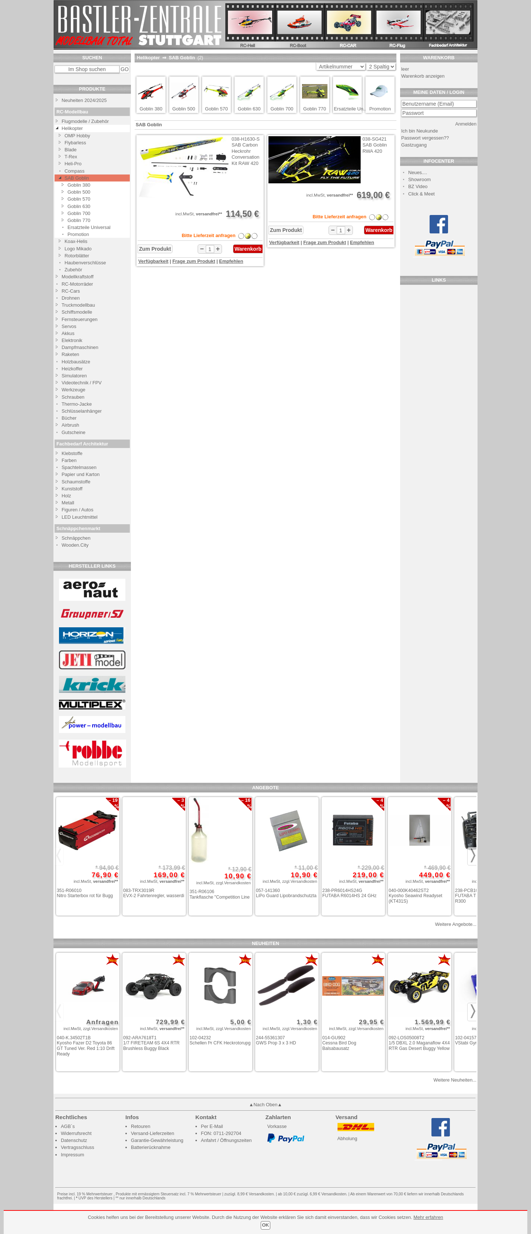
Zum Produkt (155, 249)
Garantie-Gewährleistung (157, 1140)
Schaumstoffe (76, 481)
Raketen (70, 354)
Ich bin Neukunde (419, 131)
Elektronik (72, 340)
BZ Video (417, 186)
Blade (71, 149)
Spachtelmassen (79, 467)
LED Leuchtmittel (79, 517)
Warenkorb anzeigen (423, 76)
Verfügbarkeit (153, 261)
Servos (69, 326)
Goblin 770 (78, 220)
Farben (69, 460)
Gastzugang (414, 145)
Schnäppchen (76, 538)
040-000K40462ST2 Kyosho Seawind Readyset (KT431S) (415, 896)
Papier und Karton (81, 474)
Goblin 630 (78, 206)
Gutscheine (74, 432)
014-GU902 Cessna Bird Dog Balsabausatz (339, 1043)
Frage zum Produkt (194, 261)
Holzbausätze (76, 361)
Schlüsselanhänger (82, 411)
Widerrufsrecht (76, 1133)
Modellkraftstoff (78, 276)
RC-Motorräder (77, 284)
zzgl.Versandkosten (233, 883)
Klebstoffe (72, 453)
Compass (74, 171)
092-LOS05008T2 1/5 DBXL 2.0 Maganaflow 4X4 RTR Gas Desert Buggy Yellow (419, 1043)
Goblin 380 (78, 185)
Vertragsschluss (77, 1147)
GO (125, 69)
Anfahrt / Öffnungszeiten (226, 1140)
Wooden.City (75, 545)
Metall (68, 502)
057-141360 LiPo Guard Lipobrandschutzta (286, 893)
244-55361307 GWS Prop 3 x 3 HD (276, 1040)
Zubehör (73, 269)
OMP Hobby (77, 135)
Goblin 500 (78, 192)
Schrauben (73, 397)
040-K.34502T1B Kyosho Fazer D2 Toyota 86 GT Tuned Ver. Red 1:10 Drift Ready (86, 1046)
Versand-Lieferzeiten (152, 1133)
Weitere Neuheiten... (455, 1080)
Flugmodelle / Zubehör (85, 121)
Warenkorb (248, 249)
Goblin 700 (78, 213)
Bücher (69, 418)
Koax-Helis (76, 241)
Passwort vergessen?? (425, 138)
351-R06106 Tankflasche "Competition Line (220, 894)
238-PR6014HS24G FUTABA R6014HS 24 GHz (349, 893)
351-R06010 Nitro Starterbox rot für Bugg (85, 893)
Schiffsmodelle (77, 312)
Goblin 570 (78, 199)
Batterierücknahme (150, 1147)
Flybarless (75, 142)
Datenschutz (74, 1140)
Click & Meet (421, 194)
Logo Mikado (78, 248)
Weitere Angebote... (455, 924)
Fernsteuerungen (79, 319)
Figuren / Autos (77, 509)
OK (265, 1225)
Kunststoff (72, 488)
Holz (66, 495)
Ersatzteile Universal (89, 227)
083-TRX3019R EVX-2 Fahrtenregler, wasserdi (153, 893)
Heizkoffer (72, 368)
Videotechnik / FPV (82, 382)
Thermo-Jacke (77, 404)
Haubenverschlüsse (85, 262)
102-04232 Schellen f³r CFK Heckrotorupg (220, 1040)
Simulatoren (74, 375)
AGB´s (68, 1126)
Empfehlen (231, 261)
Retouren (140, 1126)
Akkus (68, 333)
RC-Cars (71, 291)
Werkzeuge (74, 389)
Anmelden (465, 124)
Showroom (419, 179)
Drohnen (71, 298)
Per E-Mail (212, 1126)
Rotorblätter (77, 255)
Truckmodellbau (78, 305)
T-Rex (71, 156)
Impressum (72, 1154)
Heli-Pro (73, 163)
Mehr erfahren (428, 1217)
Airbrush (70, 425)
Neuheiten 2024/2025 (84, 100)
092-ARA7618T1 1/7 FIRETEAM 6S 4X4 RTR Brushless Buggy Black (151, 1043)
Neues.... (417, 172)
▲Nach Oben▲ (265, 1104)
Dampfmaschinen (80, 347)
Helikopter (72, 128)
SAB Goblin (77, 178)
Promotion (78, 234)
